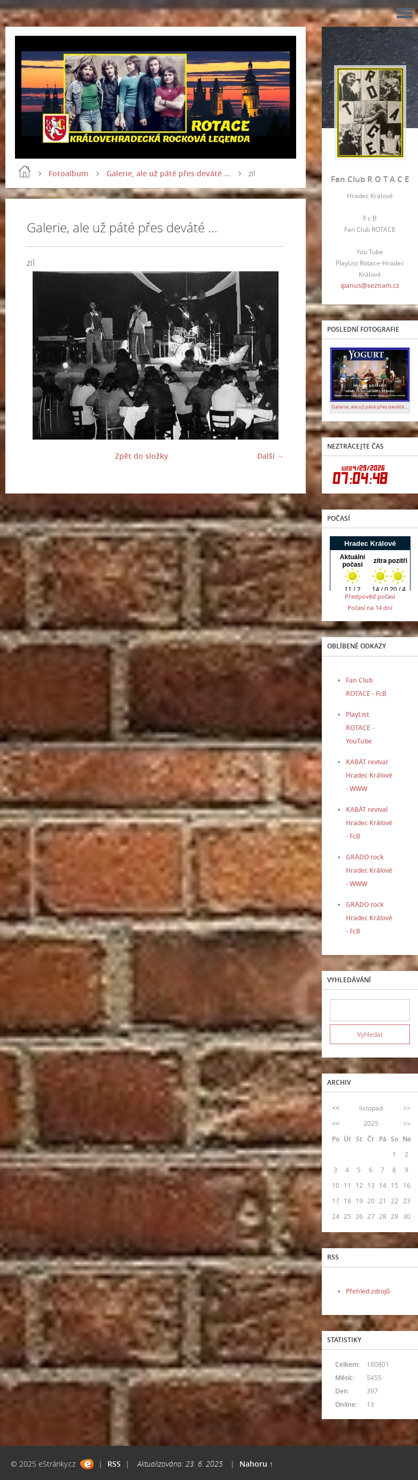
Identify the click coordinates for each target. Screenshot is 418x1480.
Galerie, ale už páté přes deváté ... (168, 173)
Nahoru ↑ (256, 1464)
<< (335, 1108)
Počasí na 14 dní (369, 608)
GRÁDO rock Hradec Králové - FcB (369, 918)
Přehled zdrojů (368, 1291)
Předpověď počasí (370, 596)
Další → (270, 456)
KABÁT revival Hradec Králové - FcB (369, 823)
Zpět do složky (141, 456)
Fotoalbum (68, 173)
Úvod (24, 171)
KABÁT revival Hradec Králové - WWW (369, 775)
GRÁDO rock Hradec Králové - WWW (369, 870)
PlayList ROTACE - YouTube (360, 728)
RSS (114, 1464)
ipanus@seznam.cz (369, 285)
